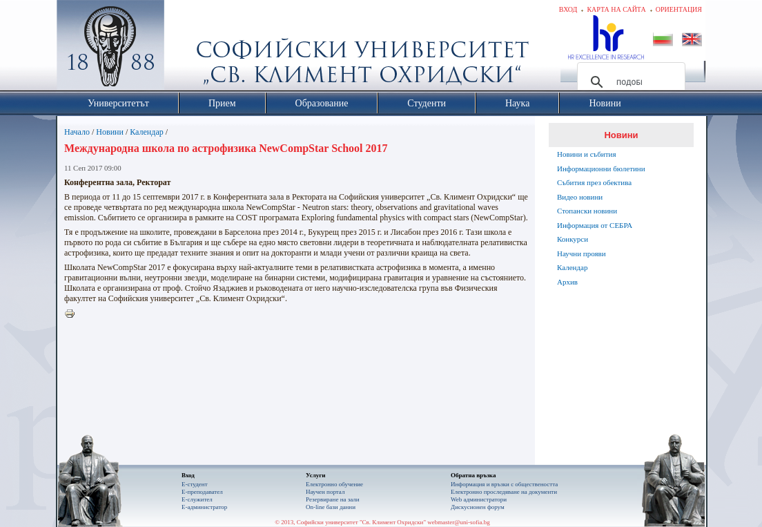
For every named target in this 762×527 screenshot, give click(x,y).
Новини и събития (586, 154)
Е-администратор (204, 507)
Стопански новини (587, 211)
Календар (146, 132)
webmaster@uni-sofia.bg (458, 522)
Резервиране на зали (333, 499)
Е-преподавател (202, 491)
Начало (77, 132)
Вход (568, 9)
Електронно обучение (334, 484)
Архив (567, 282)
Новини (110, 132)
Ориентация (679, 9)
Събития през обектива (594, 182)
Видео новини (580, 197)
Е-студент (195, 484)
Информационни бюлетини (601, 168)
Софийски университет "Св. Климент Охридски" (188, 48)
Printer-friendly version (73, 314)
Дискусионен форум (478, 507)
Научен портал (325, 491)
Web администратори (479, 499)
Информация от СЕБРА (594, 225)
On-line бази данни (330, 507)
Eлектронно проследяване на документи (504, 491)
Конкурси (572, 239)
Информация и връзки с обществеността (504, 484)
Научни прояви (581, 253)
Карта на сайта (616, 9)
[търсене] (629, 82)
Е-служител (197, 499)
